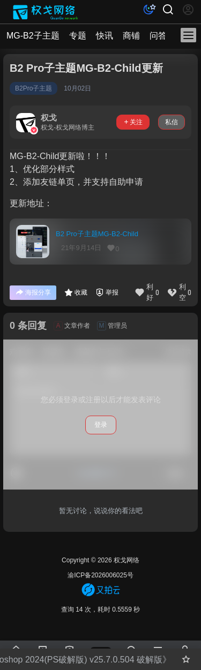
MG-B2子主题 (32, 35)
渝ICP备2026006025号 (100, 575)
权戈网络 (125, 560)
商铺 (131, 35)
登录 (100, 424)
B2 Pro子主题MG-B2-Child (97, 234)
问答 (158, 35)
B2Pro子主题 (33, 88)
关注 (133, 122)
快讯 (104, 35)
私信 (171, 122)
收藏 (75, 292)
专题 (77, 35)
